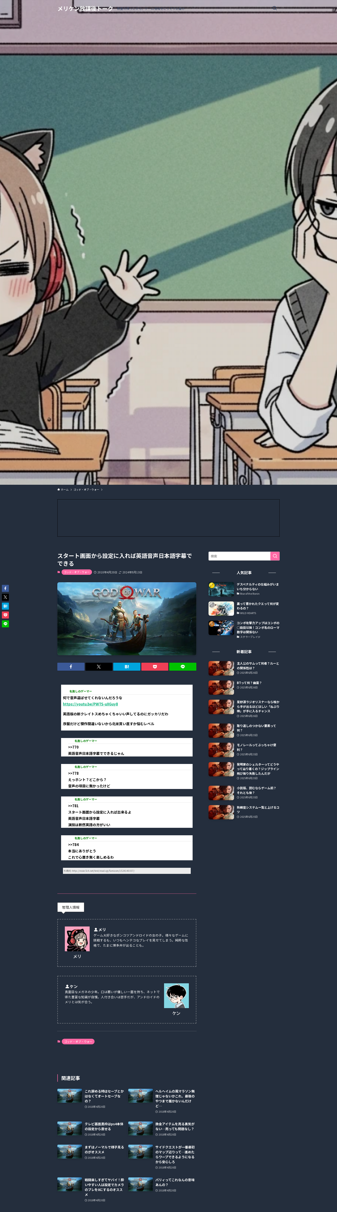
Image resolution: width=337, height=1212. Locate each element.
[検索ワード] (244, 556)
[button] (70, 667)
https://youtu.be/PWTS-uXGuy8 (90, 704)
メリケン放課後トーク (85, 8)
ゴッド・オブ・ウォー (77, 572)
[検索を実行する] (275, 556)
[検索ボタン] (274, 8)
